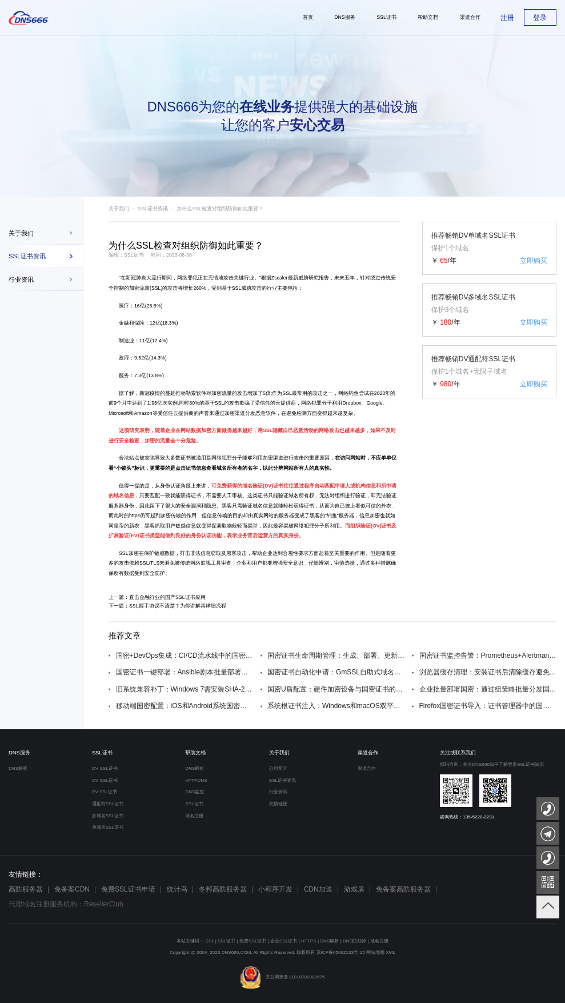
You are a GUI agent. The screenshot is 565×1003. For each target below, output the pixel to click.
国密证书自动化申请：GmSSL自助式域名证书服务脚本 (336, 672)
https (134, 515)
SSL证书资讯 (27, 256)
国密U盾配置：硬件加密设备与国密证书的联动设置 (336, 689)
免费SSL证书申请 (128, 889)
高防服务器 (26, 889)
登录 (540, 18)
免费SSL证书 (252, 941)
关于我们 (21, 233)
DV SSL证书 (105, 768)
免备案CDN (72, 889)
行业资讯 (21, 279)
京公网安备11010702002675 (282, 977)
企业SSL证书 (283, 941)
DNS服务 (19, 753)
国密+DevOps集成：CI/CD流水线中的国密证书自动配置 (185, 656)
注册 (507, 18)
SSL (156, 288)
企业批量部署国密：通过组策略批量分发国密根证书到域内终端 (488, 689)
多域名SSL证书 (107, 815)
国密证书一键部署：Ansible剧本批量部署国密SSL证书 (185, 672)
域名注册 (194, 815)
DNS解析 (18, 768)
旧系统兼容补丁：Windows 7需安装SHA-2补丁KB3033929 (185, 689)
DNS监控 (194, 791)
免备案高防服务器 (403, 889)
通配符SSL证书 (107, 803)
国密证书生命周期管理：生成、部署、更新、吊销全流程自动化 (336, 656)
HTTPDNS (196, 780)
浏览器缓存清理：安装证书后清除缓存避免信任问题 (488, 672)
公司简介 (278, 768)
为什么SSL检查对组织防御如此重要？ (220, 208)
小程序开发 (275, 889)
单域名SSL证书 (107, 827)
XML (390, 952)
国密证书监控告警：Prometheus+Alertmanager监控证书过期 (488, 656)
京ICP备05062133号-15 (340, 952)
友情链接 (278, 803)
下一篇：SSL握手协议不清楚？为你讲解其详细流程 (167, 606)
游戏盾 (354, 889)
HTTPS (308, 941)
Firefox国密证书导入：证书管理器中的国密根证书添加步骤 (488, 706)
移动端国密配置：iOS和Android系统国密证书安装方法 (185, 706)
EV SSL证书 (104, 791)
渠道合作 (368, 753)
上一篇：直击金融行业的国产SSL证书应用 (157, 597)
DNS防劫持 (354, 941)
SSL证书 (102, 753)
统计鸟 (177, 889)
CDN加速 (318, 889)
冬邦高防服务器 (223, 889)
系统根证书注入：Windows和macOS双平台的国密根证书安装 (336, 706)
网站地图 (375, 952)
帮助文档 (195, 753)
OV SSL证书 (105, 780)
